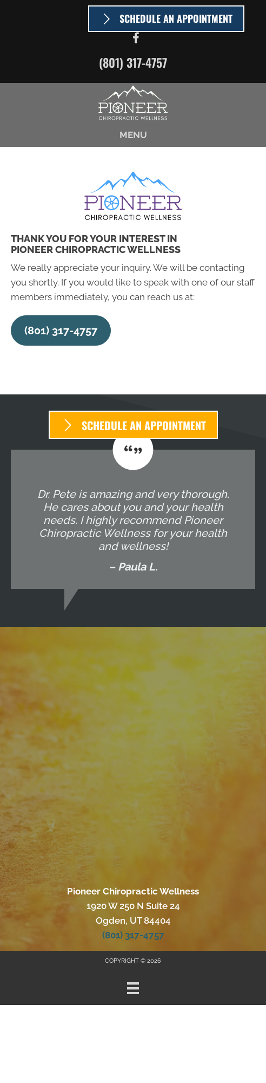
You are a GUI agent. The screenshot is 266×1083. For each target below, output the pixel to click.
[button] (61, 330)
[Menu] (133, 988)
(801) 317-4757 (133, 62)
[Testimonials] (133, 519)
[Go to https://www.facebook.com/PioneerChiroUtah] (136, 40)
